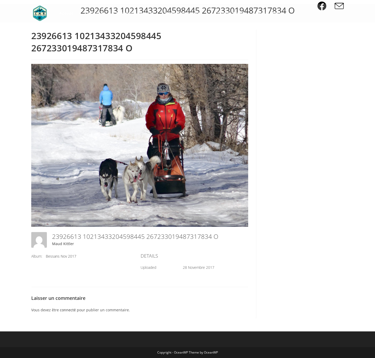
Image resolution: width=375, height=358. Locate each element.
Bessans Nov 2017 (61, 256)
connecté (68, 309)
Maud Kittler (63, 243)
